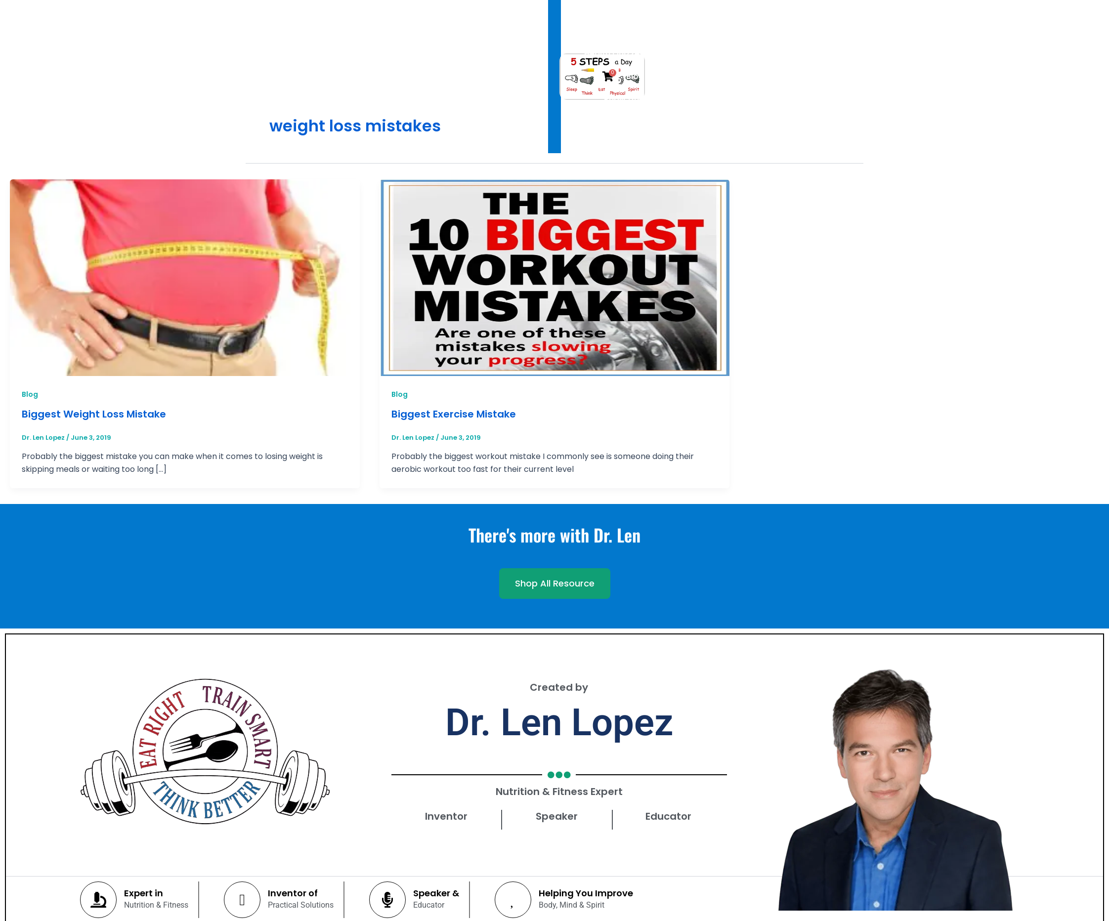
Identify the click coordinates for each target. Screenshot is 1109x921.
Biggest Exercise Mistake (453, 414)
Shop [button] (771, 38)
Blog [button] (653, 38)
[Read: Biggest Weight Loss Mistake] (185, 277)
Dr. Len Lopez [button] (498, 38)
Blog (30, 394)
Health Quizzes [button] (584, 38)
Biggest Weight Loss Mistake (94, 414)
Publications (711, 37)
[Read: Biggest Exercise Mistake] (554, 277)
